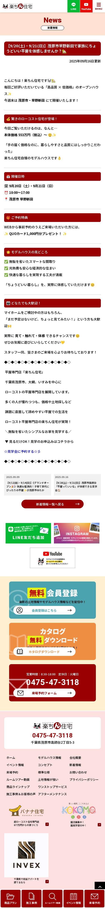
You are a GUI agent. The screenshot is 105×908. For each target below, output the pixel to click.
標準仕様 (44, 772)
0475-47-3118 (52, 735)
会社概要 (75, 757)
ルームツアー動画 (17, 779)
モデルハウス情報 (49, 757)
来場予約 (12, 772)
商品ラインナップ (18, 787)
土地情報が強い (48, 779)
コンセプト (45, 765)
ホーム (10, 757)
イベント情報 (15, 765)
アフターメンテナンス (52, 794)
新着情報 (75, 765)
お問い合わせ (78, 772)
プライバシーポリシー (84, 779)
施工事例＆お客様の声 (20, 794)
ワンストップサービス (52, 787)
